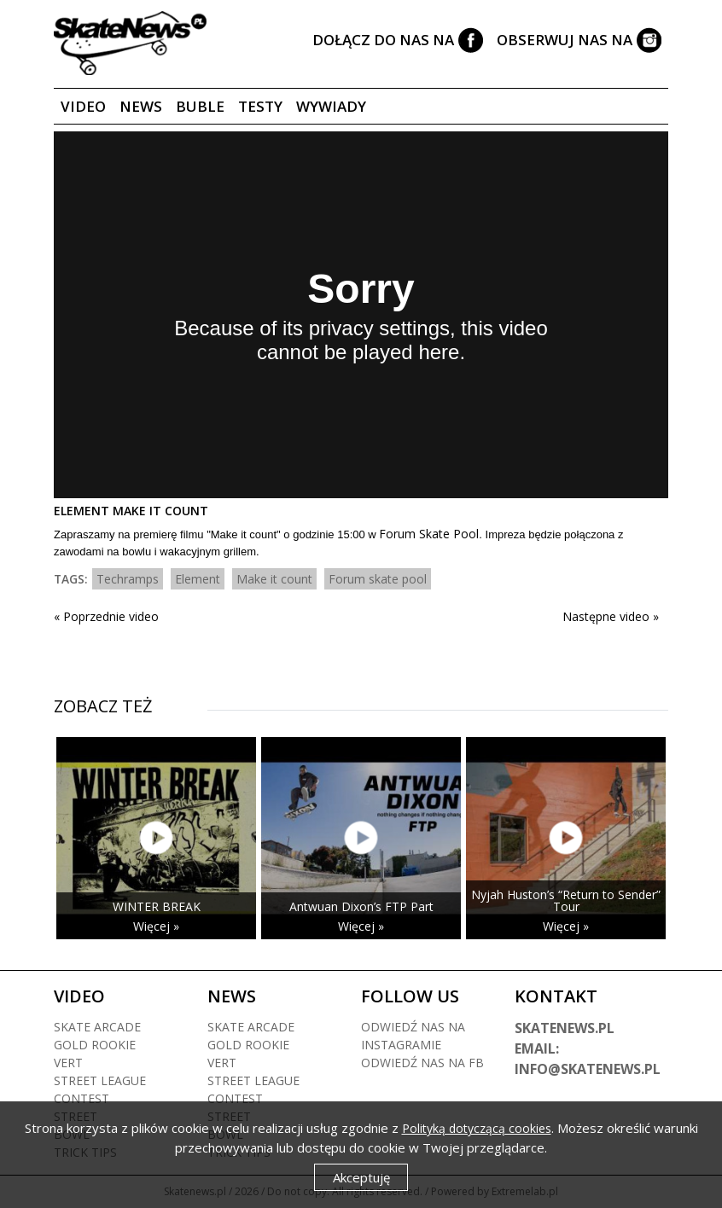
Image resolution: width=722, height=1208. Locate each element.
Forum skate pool (378, 579)
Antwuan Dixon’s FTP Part (361, 906)
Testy (260, 106)
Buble (200, 106)
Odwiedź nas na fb (422, 1062)
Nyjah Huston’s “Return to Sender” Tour (566, 900)
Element (197, 579)
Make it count (274, 579)
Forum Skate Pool (429, 534)
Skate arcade (97, 1027)
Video (83, 106)
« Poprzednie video (106, 616)
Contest (81, 1098)
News (140, 106)
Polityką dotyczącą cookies (476, 1128)
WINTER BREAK (157, 906)
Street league (100, 1080)
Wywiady (331, 106)
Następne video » (610, 616)
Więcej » (156, 926)
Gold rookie (95, 1045)
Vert (68, 1062)
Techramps (127, 579)
